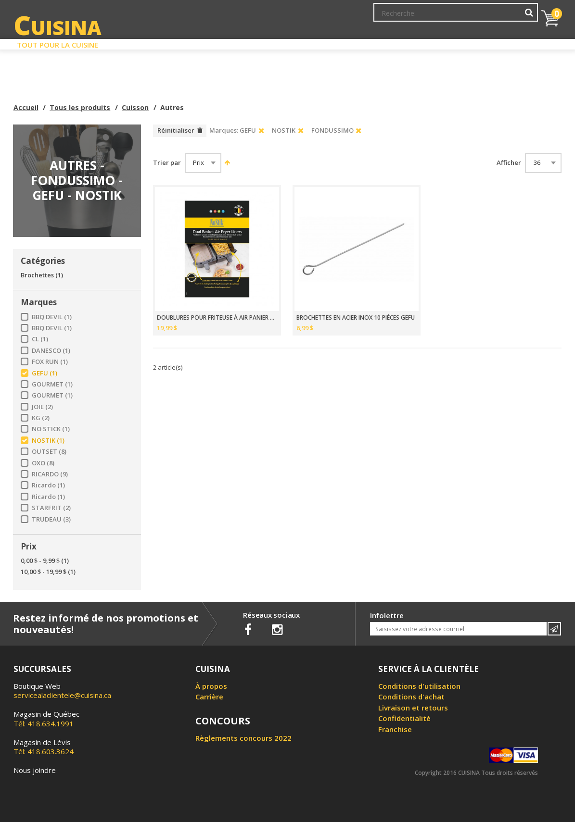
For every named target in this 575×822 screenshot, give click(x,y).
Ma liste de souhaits (453, 16)
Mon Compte (392, 16)
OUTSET (49, 452)
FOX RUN (50, 362)
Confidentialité (404, 718)
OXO (43, 463)
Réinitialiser (175, 130)
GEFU (44, 373)
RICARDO (50, 474)
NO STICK (51, 429)
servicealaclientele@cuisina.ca (62, 695)
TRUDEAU (51, 519)
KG (41, 418)
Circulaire (356, 42)
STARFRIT (51, 508)
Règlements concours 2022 (243, 738)
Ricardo (48, 485)
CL (40, 339)
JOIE (42, 407)
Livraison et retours (413, 707)
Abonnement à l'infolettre (322, 16)
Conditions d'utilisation (419, 686)
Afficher (509, 163)
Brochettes (42, 275)
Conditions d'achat (411, 696)
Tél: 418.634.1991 (46, 718)
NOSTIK (48, 440)
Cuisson (135, 107)
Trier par (167, 163)
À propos (211, 686)
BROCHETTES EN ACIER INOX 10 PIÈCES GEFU (355, 317)
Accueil (25, 107)
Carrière (209, 696)
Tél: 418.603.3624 (43, 747)
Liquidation (287, 42)
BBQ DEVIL (52, 317)
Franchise (395, 729)
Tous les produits (80, 107)
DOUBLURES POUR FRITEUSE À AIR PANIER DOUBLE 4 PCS (217, 317)
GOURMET (52, 384)
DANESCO (51, 351)
